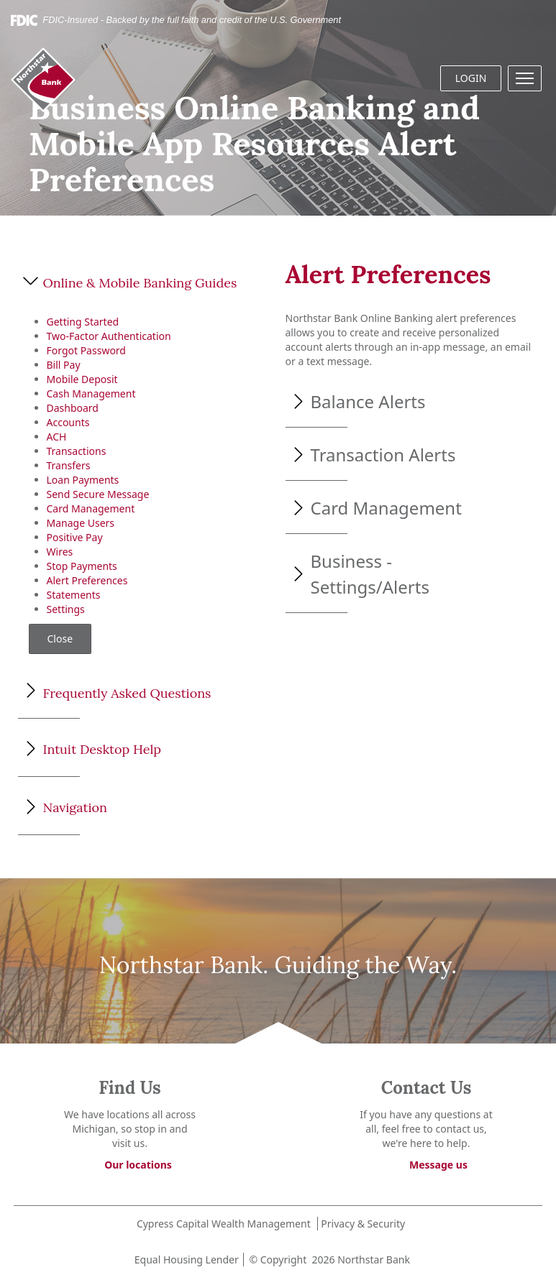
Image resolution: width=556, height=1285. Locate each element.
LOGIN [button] (471, 78)
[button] (525, 78)
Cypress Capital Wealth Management (224, 1223)
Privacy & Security (363, 1223)
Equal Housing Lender (185, 1259)
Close (60, 638)
